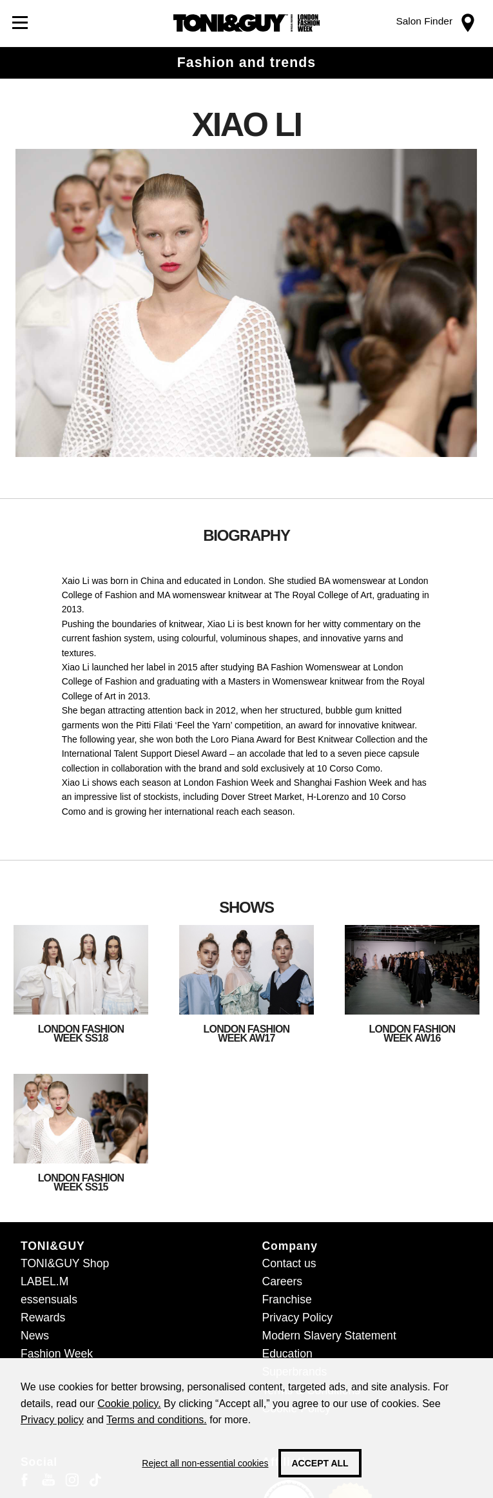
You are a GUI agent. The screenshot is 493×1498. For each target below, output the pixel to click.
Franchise (287, 1299)
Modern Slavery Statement (329, 1335)
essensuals (49, 1299)
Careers (282, 1281)
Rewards (43, 1317)
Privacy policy (52, 1419)
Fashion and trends (246, 62)
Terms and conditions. (156, 1419)
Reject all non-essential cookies (205, 1463)
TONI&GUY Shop (65, 1263)
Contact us (289, 1263)
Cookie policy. (128, 1403)
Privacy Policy (297, 1317)
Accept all (319, 1463)
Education (287, 1353)
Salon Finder (424, 20)
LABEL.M (44, 1281)
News (35, 1335)
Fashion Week (57, 1353)
